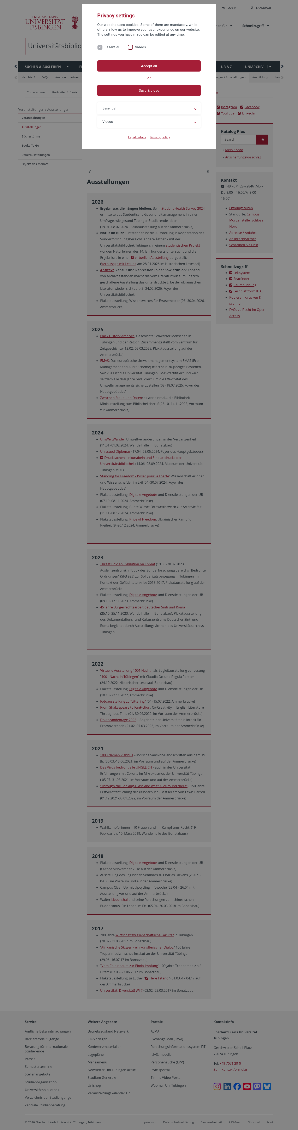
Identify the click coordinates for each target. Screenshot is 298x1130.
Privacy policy (160, 137)
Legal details (137, 137)
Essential (112, 47)
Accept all (149, 66)
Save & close (149, 90)
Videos (140, 47)
